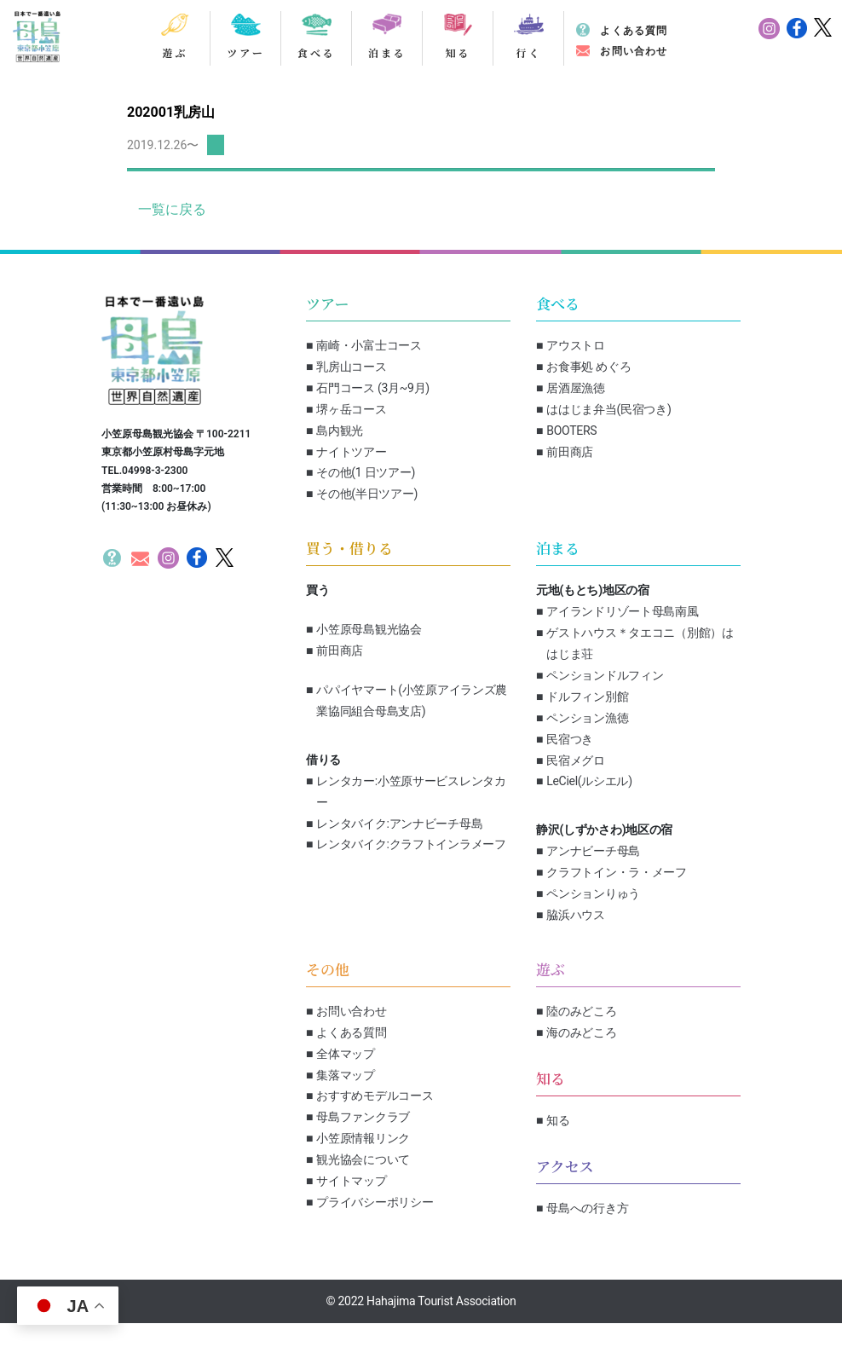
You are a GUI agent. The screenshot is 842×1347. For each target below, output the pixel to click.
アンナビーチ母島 (593, 851)
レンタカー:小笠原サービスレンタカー (411, 791)
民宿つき (569, 739)
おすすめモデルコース (374, 1095)
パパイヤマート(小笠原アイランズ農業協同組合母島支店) (411, 700)
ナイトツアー (351, 452)
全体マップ (345, 1054)
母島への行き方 (587, 1208)
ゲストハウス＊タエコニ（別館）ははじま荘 (640, 643)
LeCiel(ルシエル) (589, 781)
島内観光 (339, 430)
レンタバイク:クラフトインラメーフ (411, 844)
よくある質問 (633, 31)
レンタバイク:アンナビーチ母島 (399, 823)
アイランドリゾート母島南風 (622, 611)
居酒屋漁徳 (575, 388)
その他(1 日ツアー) (365, 472)
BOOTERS (571, 430)
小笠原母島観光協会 (368, 629)
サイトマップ (351, 1181)
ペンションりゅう (593, 893)
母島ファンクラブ (363, 1117)
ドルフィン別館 (587, 696)
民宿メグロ (575, 760)
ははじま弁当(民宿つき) (608, 409)
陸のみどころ (581, 1011)
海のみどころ (581, 1032)
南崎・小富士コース (368, 345)
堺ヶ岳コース (351, 409)
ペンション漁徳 (587, 718)
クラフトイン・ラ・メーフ (616, 872)
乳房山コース (351, 366)
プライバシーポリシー (374, 1202)
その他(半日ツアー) (367, 493)
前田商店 (569, 452)
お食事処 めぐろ (588, 366)
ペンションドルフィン (604, 675)
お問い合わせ (633, 51)
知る (557, 1120)
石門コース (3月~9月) (373, 388)
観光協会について (363, 1159)
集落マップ (345, 1075)
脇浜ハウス (575, 915)
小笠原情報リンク (363, 1138)
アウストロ (575, 345)
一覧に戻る (172, 209)
